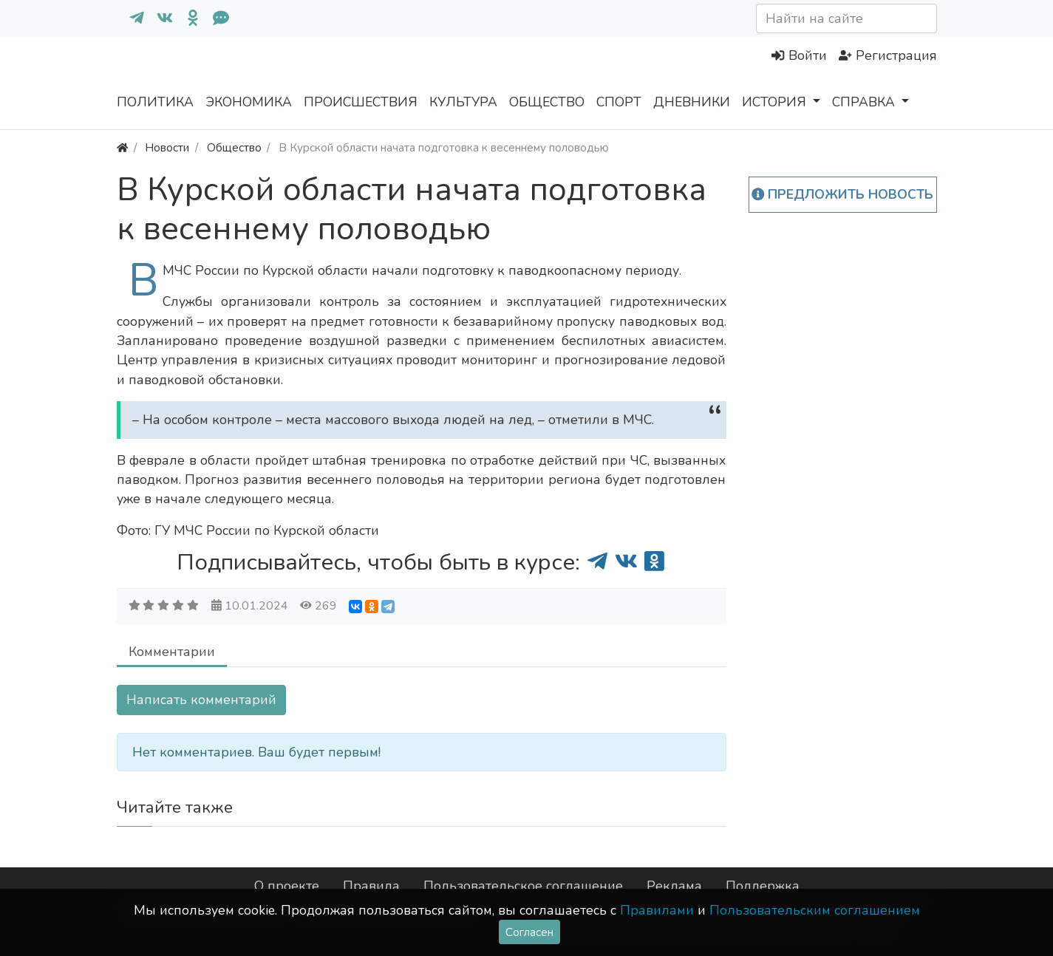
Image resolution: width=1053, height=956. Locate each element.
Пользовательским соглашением (814, 910)
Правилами (657, 910)
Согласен (529, 932)
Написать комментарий (201, 700)
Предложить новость (843, 194)
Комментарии (172, 651)
